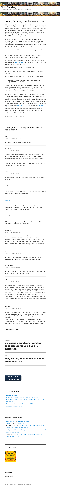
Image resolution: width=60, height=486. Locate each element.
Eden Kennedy (10, 419)
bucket (19, 105)
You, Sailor (19, 62)
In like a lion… (11, 393)
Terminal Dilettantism (14, 404)
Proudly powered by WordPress (22, 483)
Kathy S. (8, 200)
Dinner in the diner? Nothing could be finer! (22, 402)
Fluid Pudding (8, 483)
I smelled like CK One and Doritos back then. (22, 396)
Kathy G (8, 422)
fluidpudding (8, 116)
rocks (27, 105)
